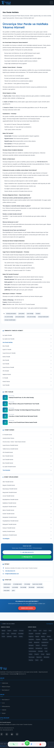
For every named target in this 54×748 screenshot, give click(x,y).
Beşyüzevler (39, 657)
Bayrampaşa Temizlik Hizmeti (27, 489)
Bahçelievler (36, 642)
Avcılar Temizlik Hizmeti (27, 496)
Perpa (50, 630)
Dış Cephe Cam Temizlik (27, 339)
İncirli (40, 630)
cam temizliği (15, 587)
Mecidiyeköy (46, 657)
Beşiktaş (43, 636)
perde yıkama (21, 313)
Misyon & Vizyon (6, 686)
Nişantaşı (31, 660)
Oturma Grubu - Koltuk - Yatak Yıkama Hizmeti (27, 442)
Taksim (36, 660)
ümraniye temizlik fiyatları (10, 320)
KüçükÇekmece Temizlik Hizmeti (27, 521)
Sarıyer (45, 630)
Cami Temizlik (27, 385)
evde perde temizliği (31, 316)
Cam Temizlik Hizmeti (27, 459)
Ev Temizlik (27, 378)
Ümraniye (21, 630)
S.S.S (3, 703)
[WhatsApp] (27, 743)
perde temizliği (30, 313)
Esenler (30, 642)
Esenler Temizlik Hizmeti (27, 513)
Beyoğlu (37, 636)
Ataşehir (9, 630)
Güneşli (42, 654)
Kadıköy (21, 636)
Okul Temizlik (27, 360)
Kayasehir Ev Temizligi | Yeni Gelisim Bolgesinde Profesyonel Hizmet (24, 410)
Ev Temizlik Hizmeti (27, 434)
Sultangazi (40, 651)
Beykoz (15, 636)
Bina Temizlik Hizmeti (27, 463)
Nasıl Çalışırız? (5, 690)
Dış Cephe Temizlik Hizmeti (27, 466)
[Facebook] (31, 744)
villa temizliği (31, 587)
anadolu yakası (40, 587)
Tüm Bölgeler (27, 538)
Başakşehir (44, 639)
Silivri (30, 630)
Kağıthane (31, 636)
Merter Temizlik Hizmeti (27, 510)
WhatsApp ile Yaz (27, 557)
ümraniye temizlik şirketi (43, 316)
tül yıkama (38, 313)
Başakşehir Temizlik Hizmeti (27, 506)
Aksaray (49, 636)
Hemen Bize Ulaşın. (27, 608)
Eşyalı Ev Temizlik (27, 349)
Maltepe (3, 630)
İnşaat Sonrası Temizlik (27, 367)
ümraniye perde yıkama (11, 313)
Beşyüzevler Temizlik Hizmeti (27, 492)
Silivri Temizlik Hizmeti (27, 481)
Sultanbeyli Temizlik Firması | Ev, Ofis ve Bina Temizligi (21, 397)
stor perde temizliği (9, 316)
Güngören (37, 654)
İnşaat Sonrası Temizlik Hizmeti (27, 445)
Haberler (4, 710)
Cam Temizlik (27, 363)
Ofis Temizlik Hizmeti (27, 452)
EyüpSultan (31, 639)
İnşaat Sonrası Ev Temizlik (27, 353)
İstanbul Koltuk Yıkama (27, 438)
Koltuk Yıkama (27, 381)
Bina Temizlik (27, 346)
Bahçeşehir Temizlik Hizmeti (27, 524)
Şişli (41, 660)
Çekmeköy (9, 636)
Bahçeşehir (31, 645)
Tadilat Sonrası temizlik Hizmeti (27, 449)
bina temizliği (23, 587)
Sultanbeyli (13, 633)
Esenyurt (38, 645)
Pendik (3, 636)
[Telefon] (13, 744)
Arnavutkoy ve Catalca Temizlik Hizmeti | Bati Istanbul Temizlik (23, 416)
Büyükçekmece (39, 648)
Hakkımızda (5, 683)
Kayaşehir (31, 633)
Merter (50, 639)
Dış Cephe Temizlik (27, 335)
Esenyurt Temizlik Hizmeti (27, 528)
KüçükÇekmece (45, 642)
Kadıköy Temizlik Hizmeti (27, 531)
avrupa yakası (6, 590)
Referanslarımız (6, 706)
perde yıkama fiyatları (19, 316)
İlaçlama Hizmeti (27, 374)
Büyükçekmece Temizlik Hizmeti (27, 499)
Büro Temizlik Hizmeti (27, 456)
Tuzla (8, 633)
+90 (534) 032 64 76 (27, 552)
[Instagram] (22, 744)
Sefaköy (30, 654)
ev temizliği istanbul (17, 584)
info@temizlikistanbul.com (12, 573)
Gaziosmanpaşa (32, 651)
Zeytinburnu (44, 645)
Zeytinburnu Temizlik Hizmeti (27, 535)
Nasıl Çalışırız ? (6, 699)
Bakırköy (44, 633)
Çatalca (35, 630)
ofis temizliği (27, 584)
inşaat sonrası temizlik (37, 584)
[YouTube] (40, 744)
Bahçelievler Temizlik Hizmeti (27, 517)
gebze (13, 590)
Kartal (3, 633)
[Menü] (51, 2)
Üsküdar (15, 630)
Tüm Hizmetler (27, 470)
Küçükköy (38, 639)
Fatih (46, 651)
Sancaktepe (20, 633)
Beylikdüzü (31, 648)
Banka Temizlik (27, 356)
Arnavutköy (37, 633)
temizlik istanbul (7, 584)
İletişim (4, 713)
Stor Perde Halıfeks (27, 342)
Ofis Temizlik (27, 371)
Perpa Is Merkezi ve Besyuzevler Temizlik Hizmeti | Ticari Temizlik (24, 403)
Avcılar (45, 648)
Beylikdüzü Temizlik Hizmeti (27, 503)
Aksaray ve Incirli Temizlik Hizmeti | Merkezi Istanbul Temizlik (23, 422)
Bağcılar (48, 654)
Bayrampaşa (31, 657)
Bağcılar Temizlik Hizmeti (27, 485)
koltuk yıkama (7, 587)
